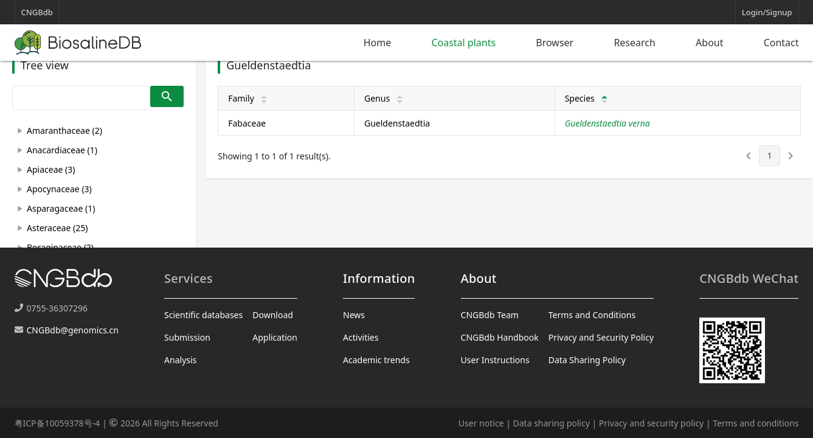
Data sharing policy (551, 423)
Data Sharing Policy (587, 360)
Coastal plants (463, 42)
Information (379, 278)
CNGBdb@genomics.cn (73, 330)
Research (635, 42)
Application (274, 337)
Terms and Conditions (591, 315)
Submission (187, 337)
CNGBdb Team (490, 315)
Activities (360, 337)
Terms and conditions (755, 423)
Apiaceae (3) (51, 169)
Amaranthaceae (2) (64, 130)
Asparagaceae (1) (61, 208)
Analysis (180, 360)
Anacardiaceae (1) (62, 150)
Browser (554, 42)
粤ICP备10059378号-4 (57, 423)
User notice (481, 423)
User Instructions (495, 360)
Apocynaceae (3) (59, 189)
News (354, 315)
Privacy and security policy (651, 423)
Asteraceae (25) (57, 228)
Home (378, 42)
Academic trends (376, 360)
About (709, 42)
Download (272, 315)
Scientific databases (203, 315)
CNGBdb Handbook (500, 337)
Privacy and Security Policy (601, 337)
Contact (781, 42)
